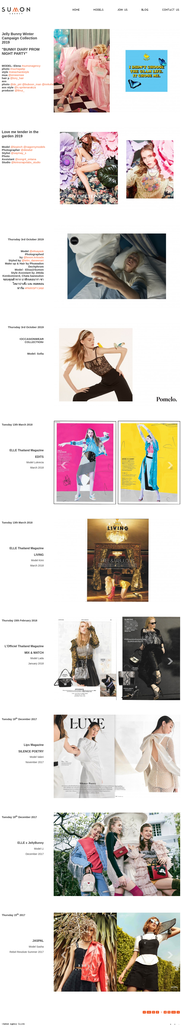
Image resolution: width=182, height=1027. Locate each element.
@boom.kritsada (33, 257)
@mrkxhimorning (52, 84)
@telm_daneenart (33, 260)
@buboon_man (31, 84)
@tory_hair (17, 78)
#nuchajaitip (17, 68)
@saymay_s (18, 153)
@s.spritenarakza (25, 87)
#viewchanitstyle (19, 71)
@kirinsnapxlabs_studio (26, 162)
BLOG (144, 10)
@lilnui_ (19, 90)
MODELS (98, 10)
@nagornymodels (34, 146)
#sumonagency (31, 65)
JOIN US (122, 10)
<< (149, 1012)
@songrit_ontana (25, 159)
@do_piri (15, 84)
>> (173, 1012)
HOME (76, 10)
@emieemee (16, 75)
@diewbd (26, 149)
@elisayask (36, 251)
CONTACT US (170, 10)
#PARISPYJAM (34, 288)
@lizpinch (17, 146)
